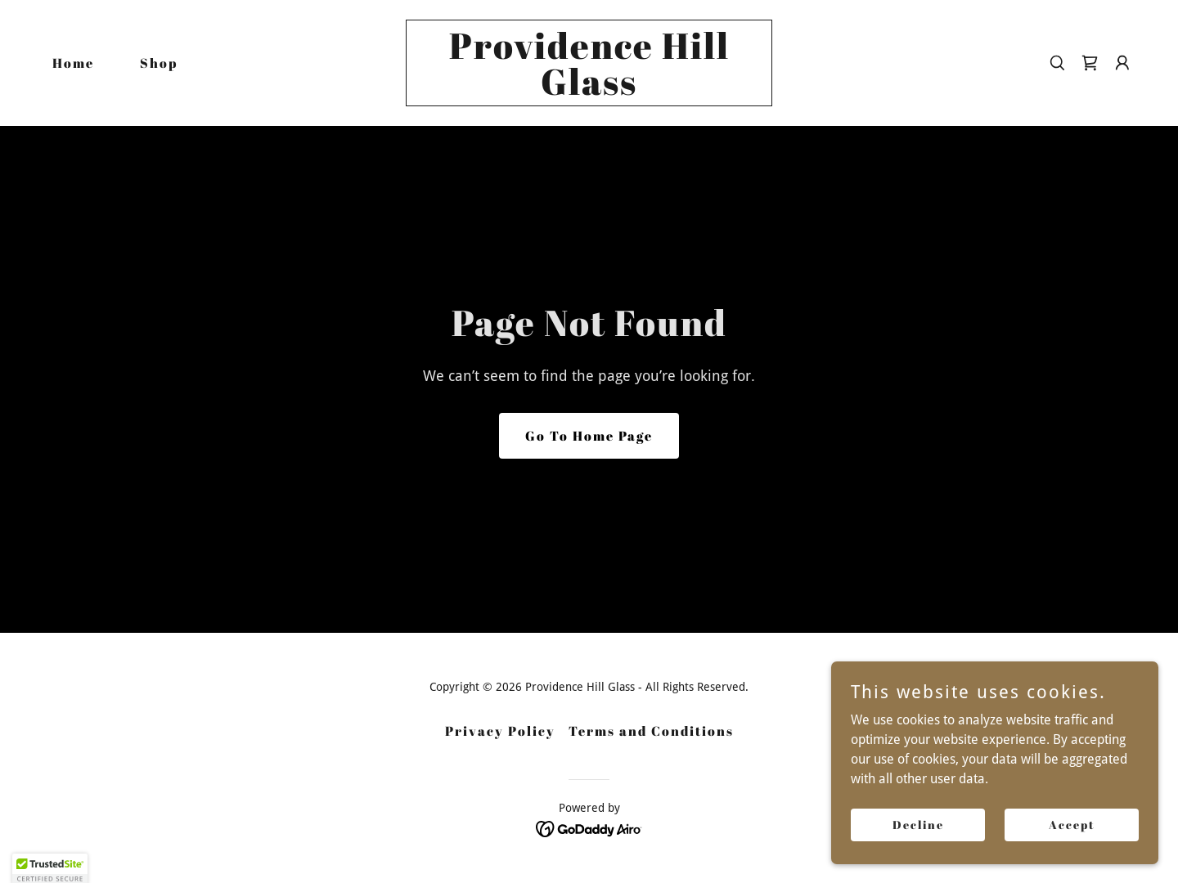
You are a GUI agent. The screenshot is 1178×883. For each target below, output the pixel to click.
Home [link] (73, 63)
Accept (1072, 846)
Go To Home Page (589, 436)
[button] (1122, 63)
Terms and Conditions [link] (651, 731)
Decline (918, 846)
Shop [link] (159, 63)
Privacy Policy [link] (500, 731)
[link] (589, 90)
